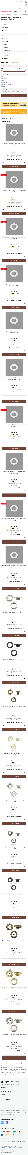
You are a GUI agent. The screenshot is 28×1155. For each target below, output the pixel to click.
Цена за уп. (5, 66)
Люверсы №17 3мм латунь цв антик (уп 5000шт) (14, 706)
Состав (4, 89)
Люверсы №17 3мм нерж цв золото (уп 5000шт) (14, 987)
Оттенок (5, 74)
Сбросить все (15, 62)
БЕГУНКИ (16, 11)
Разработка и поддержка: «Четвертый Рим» (10, 1151)
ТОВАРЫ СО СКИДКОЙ (6, 11)
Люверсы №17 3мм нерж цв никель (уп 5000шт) (14, 1034)
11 (16, 1063)
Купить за (14, 166)
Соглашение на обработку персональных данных (12, 1147)
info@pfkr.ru (7, 1099)
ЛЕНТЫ (21, 11)
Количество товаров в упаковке (12, 91)
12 (19, 1063)
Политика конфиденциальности (8, 1146)
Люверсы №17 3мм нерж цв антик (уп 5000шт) (14, 940)
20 (9, 121)
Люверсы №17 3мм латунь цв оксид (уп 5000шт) (14, 894)
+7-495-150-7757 (6, 1091)
